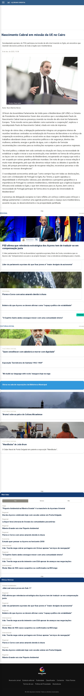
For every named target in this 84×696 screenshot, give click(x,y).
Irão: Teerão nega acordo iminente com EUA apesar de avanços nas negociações (36, 561)
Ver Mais (81, 213)
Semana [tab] (42, 501)
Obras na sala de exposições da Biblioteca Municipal (24, 384)
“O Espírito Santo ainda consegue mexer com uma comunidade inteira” (32, 318)
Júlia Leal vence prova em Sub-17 (16, 588)
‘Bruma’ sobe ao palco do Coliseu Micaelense (22, 414)
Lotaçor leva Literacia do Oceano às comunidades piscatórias (28, 522)
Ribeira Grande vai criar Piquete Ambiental (20, 528)
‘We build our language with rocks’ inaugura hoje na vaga (26, 374)
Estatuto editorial (28, 680)
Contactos (60, 680)
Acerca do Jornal (15, 680)
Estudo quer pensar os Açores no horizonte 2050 (23, 541)
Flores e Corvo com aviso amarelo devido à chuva (24, 294)
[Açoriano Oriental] (42, 675)
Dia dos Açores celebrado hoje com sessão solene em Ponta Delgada (31, 515)
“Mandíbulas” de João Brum (14, 444)
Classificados (50, 680)
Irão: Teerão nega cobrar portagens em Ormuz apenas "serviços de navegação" (36, 548)
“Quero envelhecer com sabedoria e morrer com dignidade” (28, 352)
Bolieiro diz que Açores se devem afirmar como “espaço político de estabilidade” (37, 305)
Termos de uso (28, 684)
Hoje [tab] (15, 501)
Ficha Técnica (70, 680)
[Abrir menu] (3, 2)
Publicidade (40, 680)
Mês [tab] (69, 501)
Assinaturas (57, 684)
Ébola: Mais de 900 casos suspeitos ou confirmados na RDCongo (29, 568)
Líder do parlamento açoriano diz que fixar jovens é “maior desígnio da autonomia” (37, 264)
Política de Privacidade (43, 684)
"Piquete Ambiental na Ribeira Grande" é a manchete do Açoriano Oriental (33, 508)
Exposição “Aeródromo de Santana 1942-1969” (22, 363)
